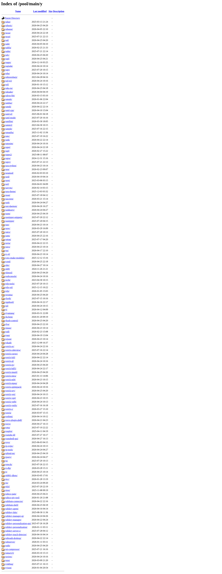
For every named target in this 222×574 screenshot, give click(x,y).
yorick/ (8, 413)
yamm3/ (8, 125)
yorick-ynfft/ (10, 401)
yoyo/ (7, 442)
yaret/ (7, 180)
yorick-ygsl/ (10, 398)
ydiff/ (7, 269)
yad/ (7, 40)
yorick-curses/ (11, 354)
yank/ (7, 140)
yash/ (7, 202)
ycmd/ (8, 261)
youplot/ (8, 431)
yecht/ (7, 280)
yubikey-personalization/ (16, 527)
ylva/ (7, 324)
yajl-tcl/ (8, 81)
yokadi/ (8, 342)
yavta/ (7, 243)
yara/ (7, 169)
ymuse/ (8, 328)
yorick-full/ (10, 357)
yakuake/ (9, 92)
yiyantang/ (10, 313)
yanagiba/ (9, 132)
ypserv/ (8, 457)
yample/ (8, 129)
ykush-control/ (11, 320)
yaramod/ (9, 173)
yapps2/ (8, 154)
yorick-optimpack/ (13, 387)
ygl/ (6, 306)
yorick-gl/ (9, 361)
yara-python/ (11, 165)
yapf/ (7, 151)
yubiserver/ (10, 542)
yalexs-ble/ (10, 95)
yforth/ (8, 298)
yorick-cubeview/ (13, 350)
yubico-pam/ (10, 494)
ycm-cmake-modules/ (15, 258)
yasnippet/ (9, 221)
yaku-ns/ (9, 88)
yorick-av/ (9, 346)
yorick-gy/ (9, 365)
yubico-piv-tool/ (12, 497)
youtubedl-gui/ (11, 438)
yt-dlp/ (8, 468)
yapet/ (7, 147)
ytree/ (7, 490)
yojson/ (8, 339)
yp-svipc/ (9, 446)
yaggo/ (8, 62)
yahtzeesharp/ (11, 77)
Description (58, 11)
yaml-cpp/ (9, 110)
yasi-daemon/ (11, 206)
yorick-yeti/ (10, 394)
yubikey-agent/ (12, 508)
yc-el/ (7, 254)
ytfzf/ (7, 486)
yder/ (7, 265)
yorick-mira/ (10, 376)
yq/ (6, 461)
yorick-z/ (9, 409)
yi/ (6, 309)
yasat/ (7, 195)
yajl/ (7, 84)
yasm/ (7, 213)
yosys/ (8, 424)
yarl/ (7, 184)
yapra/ (8, 158)
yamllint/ (9, 121)
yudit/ (7, 545)
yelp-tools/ (10, 283)
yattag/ (8, 239)
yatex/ (7, 232)
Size (51, 11)
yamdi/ (8, 106)
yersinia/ (9, 295)
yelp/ (7, 291)
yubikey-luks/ (11, 512)
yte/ (6, 483)
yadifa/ (8, 47)
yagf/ (7, 58)
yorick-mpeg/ (11, 383)
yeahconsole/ (11, 276)
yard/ (7, 176)
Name (18, 11)
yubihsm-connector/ (14, 501)
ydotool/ (8, 272)
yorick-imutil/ (11, 372)
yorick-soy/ (10, 390)
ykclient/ (9, 317)
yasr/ (7, 224)
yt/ (6, 472)
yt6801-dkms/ (11, 475)
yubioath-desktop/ (13, 538)
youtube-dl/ (10, 435)
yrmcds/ (8, 464)
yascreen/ (9, 199)
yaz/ (7, 250)
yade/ (7, 44)
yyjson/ (8, 567)
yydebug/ (9, 564)
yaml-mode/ (10, 117)
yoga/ (7, 335)
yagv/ (7, 70)
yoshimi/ (9, 416)
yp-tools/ (9, 449)
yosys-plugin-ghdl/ (13, 420)
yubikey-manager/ (13, 520)
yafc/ (7, 55)
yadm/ (8, 51)
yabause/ (9, 29)
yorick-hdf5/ (10, 368)
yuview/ (8, 556)
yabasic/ (8, 25)
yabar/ (8, 22)
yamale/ (8, 99)
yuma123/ (9, 553)
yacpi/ (7, 36)
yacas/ (8, 33)
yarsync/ (9, 188)
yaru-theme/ (10, 191)
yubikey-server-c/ (13, 531)
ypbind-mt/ (10, 453)
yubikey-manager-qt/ (14, 516)
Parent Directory (12, 18)
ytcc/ (7, 479)
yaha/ (7, 73)
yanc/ (7, 136)
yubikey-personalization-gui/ (18, 523)
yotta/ (7, 427)
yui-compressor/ (12, 549)
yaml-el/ (8, 114)
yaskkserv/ (10, 210)
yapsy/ (8, 162)
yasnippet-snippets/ (14, 217)
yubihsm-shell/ (11, 505)
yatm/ (7, 236)
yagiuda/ (9, 66)
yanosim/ (9, 143)
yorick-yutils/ (11, 405)
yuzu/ (7, 560)
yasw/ (7, 228)
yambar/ (8, 103)
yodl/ (7, 331)
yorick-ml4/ (10, 379)
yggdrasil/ (9, 302)
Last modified (40, 11)
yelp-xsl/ (9, 287)
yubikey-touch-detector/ (16, 534)
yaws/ (7, 247)
